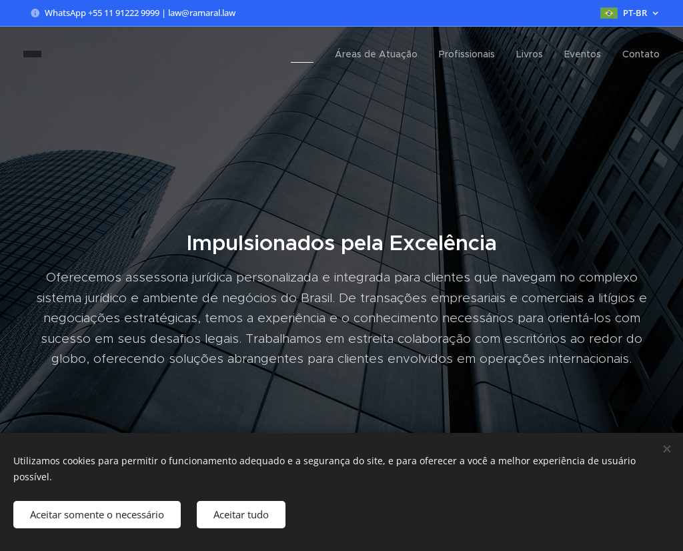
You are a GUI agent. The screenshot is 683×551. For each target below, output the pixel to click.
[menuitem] (305, 54)
